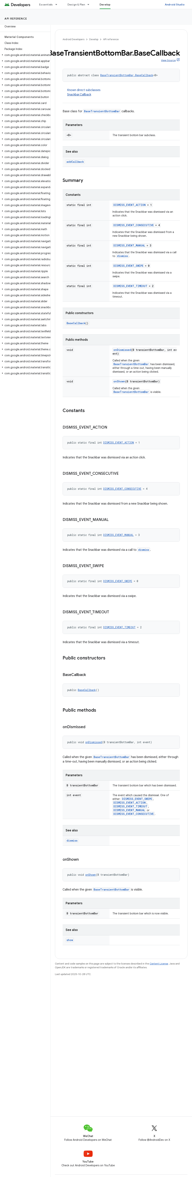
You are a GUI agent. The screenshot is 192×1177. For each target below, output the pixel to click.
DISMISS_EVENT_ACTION (129, 205)
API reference (15, 18)
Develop (93, 39)
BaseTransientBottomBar (102, 111)
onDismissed (122, 350)
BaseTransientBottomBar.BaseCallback (126, 75)
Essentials (46, 4)
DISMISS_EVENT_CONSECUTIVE (133, 225)
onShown (119, 381)
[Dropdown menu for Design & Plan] (90, 4)
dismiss (122, 256)
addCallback (75, 162)
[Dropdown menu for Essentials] (58, 4)
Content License (159, 963)
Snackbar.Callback (79, 94)
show (70, 940)
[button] (24, 55)
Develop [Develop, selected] (105, 4)
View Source (168, 60)
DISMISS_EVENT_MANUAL (129, 245)
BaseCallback (76, 323)
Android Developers (73, 39)
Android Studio (175, 4)
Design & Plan (76, 4)
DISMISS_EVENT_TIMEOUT (130, 286)
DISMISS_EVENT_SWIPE (128, 266)
